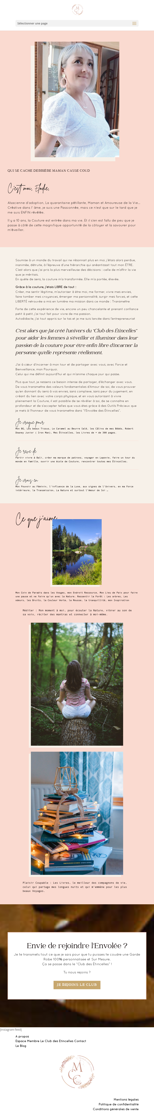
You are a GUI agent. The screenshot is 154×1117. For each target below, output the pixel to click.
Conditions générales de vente (116, 1109)
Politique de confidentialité (119, 1104)
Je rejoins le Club (77, 985)
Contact (80, 1041)
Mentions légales (126, 1099)
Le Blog (20, 1046)
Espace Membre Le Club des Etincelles (44, 1041)
